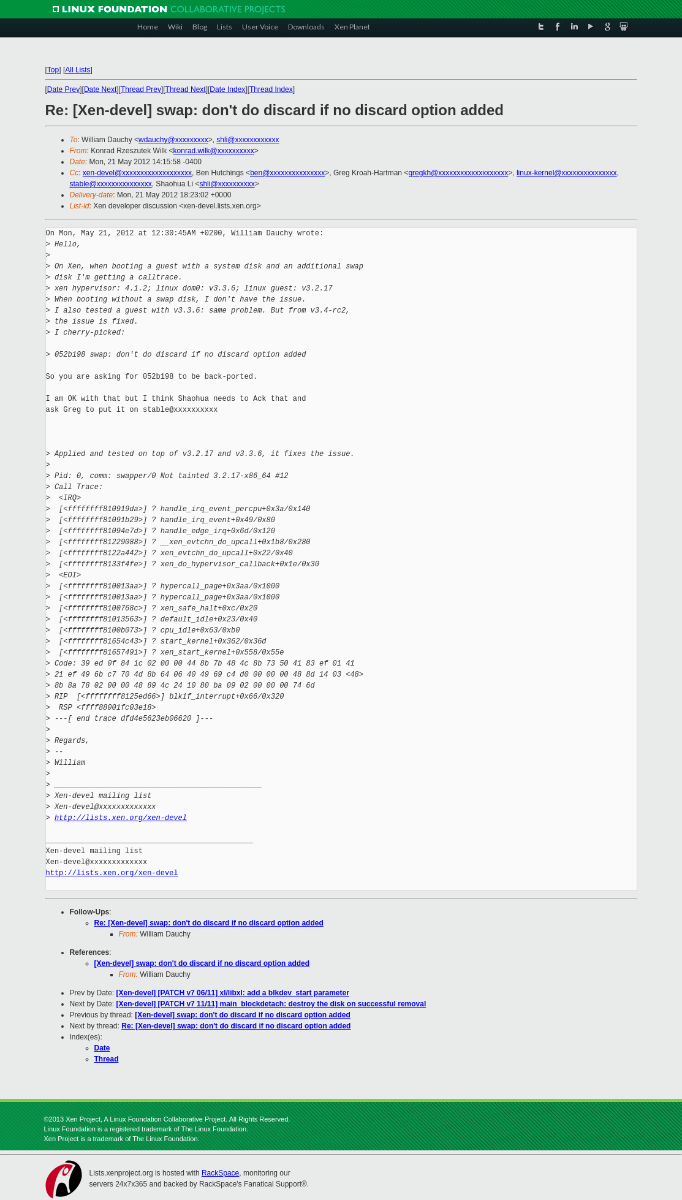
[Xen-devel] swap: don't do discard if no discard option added (202, 963)
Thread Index (271, 89)
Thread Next (185, 89)
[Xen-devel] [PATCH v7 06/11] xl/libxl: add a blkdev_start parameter (232, 993)
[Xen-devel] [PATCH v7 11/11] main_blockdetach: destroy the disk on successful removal (271, 1004)
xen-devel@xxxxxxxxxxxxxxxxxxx (137, 173)
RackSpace (220, 1173)
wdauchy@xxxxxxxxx (173, 139)
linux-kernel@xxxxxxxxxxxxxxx (567, 173)
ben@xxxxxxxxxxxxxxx (287, 173)
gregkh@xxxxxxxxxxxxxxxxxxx (458, 173)
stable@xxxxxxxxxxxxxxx (111, 184)
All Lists (77, 70)
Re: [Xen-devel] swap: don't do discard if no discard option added (209, 923)
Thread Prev (141, 89)
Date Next (100, 89)
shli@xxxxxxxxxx (226, 184)
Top (53, 70)
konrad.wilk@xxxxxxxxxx (213, 150)
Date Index (227, 89)
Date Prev (63, 89)
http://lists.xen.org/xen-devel (121, 818)
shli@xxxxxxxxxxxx (247, 139)
